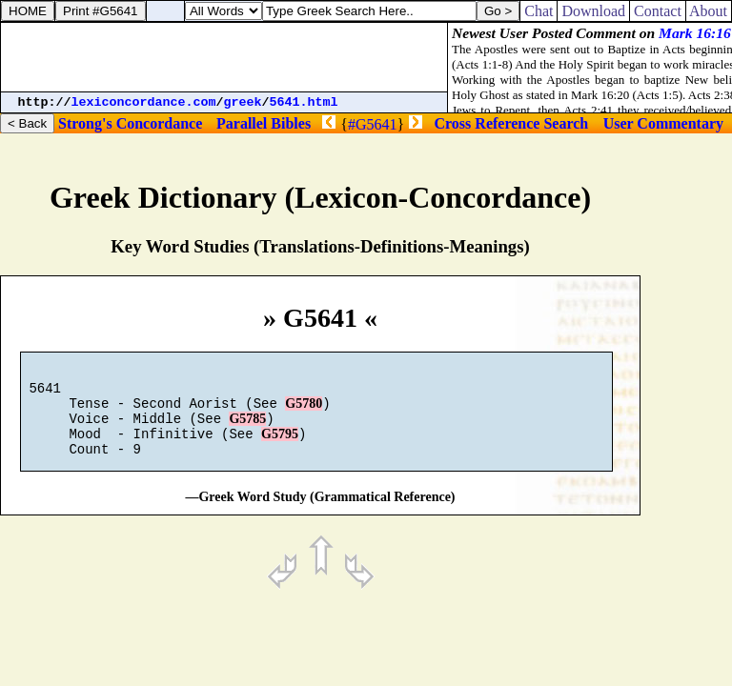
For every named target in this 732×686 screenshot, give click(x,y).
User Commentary (663, 123)
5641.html (304, 102)
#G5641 (372, 124)
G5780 (303, 412)
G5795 (279, 448)
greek (243, 102)
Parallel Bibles (263, 123)
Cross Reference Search (512, 123)
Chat (538, 11)
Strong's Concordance (130, 123)
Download (593, 11)
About (708, 11)
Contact (657, 11)
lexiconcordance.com (143, 102)
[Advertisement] (224, 57)
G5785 (247, 430)
